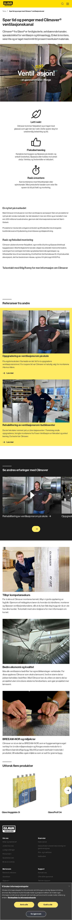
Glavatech (6, 876)
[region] (36, 901)
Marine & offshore (9, 872)
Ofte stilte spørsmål (45, 876)
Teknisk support (44, 880)
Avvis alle (24, 904)
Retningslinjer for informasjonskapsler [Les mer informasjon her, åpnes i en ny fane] (22, 897)
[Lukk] (69, 886)
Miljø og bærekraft (10, 842)
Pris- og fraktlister (45, 852)
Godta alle (47, 904)
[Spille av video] (32, 495)
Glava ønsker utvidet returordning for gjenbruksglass (52, 847)
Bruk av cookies (9, 862)
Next (68, 495)
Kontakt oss (42, 872)
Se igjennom (36, 914)
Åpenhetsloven (8, 858)
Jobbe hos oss (8, 846)
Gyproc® (6, 880)
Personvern (7, 854)
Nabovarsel (42, 842)
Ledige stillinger (9, 850)
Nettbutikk (42, 856)
